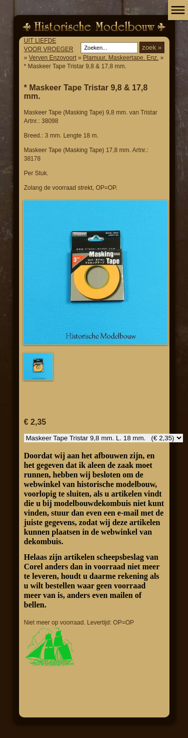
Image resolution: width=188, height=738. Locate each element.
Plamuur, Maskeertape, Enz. (121, 57)
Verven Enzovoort (53, 57)
